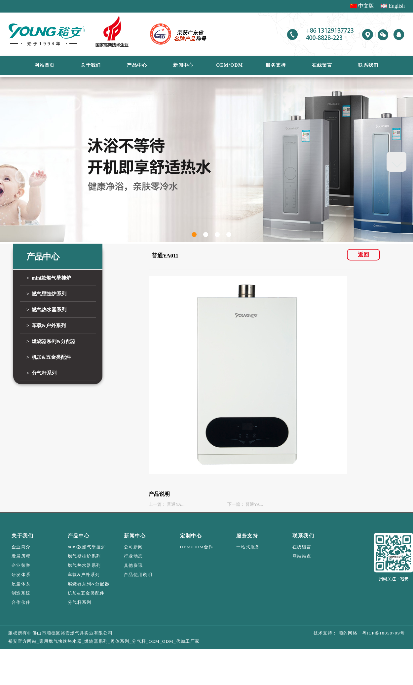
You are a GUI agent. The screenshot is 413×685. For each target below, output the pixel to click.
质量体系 (21, 583)
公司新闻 (133, 546)
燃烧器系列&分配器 (88, 583)
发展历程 (21, 556)
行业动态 (133, 556)
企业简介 (21, 546)
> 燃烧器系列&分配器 (51, 341)
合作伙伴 (21, 602)
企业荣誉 (21, 565)
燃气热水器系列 (84, 565)
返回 (363, 255)
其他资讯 (133, 565)
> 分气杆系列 (41, 373)
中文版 (366, 6)
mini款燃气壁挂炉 (87, 546)
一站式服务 (248, 546)
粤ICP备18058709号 (381, 633)
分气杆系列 (80, 602)
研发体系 (21, 574)
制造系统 (21, 593)
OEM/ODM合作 (196, 546)
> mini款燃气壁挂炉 (48, 278)
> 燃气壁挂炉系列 (46, 293)
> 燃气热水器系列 (46, 309)
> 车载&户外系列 (46, 325)
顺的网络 (347, 633)
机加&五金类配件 (86, 593)
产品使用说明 (138, 574)
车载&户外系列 (84, 574)
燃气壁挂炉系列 (84, 556)
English (397, 6)
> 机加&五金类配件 (48, 357)
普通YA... (175, 504)
